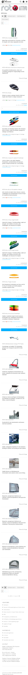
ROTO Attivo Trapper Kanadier (9, 281)
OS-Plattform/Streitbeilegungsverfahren (12, 619)
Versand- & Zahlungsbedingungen (11, 621)
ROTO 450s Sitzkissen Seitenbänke (10, 544)
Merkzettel (5, 637)
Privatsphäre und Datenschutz (10, 616)
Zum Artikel (14, 53)
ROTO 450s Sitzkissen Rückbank (9, 493)
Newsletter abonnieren (8, 640)
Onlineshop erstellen (6, 672)
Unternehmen (6, 609)
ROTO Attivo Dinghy (6, 92)
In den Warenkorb (14, 112)
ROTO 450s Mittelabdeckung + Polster (11, 569)
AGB (4, 614)
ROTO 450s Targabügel (7, 369)
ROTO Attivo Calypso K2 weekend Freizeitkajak (12, 157)
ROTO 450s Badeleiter (7, 444)
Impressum (5, 605)
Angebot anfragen (7, 623)
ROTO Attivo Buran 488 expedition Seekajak (12, 189)
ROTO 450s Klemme (6, 468)
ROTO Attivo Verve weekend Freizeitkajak (11, 126)
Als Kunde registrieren (8, 632)
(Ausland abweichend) (16, 45)
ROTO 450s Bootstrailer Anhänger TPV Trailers (13, 343)
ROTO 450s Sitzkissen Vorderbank (10, 518)
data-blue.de (10, 674)
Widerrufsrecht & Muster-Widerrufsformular (13, 612)
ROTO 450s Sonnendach (7, 394)
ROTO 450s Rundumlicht (7, 419)
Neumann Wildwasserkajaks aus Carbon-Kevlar (14, 607)
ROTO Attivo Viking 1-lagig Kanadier (10, 219)
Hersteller (5, 626)
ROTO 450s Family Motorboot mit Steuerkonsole (13, 67)
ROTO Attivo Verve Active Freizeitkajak (11, 313)
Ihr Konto (5, 635)
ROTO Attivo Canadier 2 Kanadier (10, 37)
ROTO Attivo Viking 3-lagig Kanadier (10, 250)
